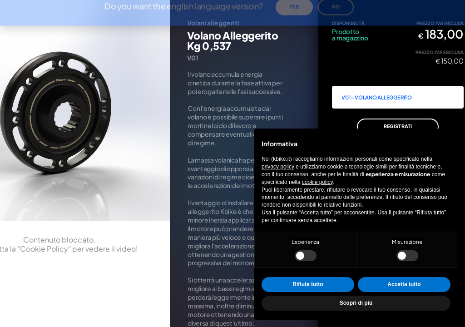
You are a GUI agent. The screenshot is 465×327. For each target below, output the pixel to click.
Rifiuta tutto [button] (307, 284)
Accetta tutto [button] (403, 284)
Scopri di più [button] (356, 303)
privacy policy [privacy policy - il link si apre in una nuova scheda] (278, 167)
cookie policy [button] (317, 182)
